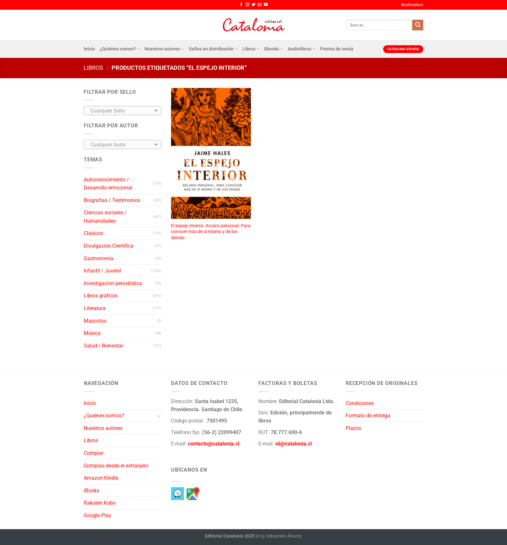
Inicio (89, 49)
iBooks (91, 490)
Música (92, 333)
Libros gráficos (101, 296)
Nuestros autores (164, 49)
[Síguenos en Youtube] (266, 5)
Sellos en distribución (213, 49)
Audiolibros (302, 49)
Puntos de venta (336, 49)
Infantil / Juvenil (102, 271)
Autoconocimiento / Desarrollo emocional (108, 183)
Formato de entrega (368, 415)
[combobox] (122, 110)
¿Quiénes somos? (120, 49)
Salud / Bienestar (103, 346)
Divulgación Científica (109, 246)
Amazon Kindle (101, 478)
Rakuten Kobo (100, 503)
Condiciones (360, 403)
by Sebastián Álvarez (281, 536)
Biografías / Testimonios (112, 200)
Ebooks (273, 49)
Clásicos (93, 233)
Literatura (95, 308)
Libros (251, 49)
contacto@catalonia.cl (213, 444)
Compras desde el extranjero (116, 466)
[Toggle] (158, 416)
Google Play (97, 515)
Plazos (353, 428)
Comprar (93, 453)
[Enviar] (417, 25)
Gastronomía (98, 258)
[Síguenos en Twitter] (253, 5)
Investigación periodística (113, 283)
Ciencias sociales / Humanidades (105, 216)
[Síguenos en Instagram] (247, 5)
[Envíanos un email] (260, 5)
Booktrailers (412, 4)
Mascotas (95, 321)
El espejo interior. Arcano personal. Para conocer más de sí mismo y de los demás (211, 231)
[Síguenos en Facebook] (241, 5)
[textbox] (121, 110)
